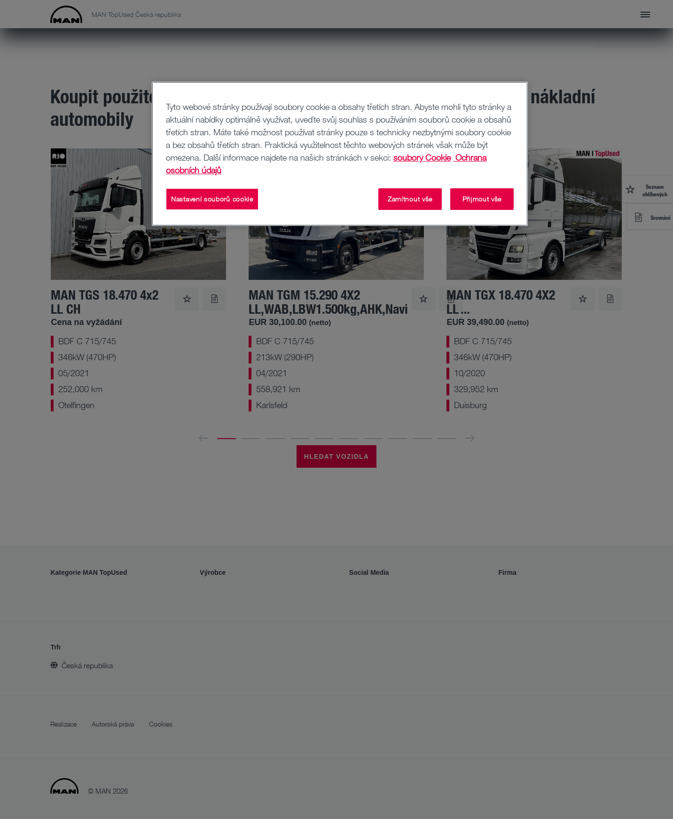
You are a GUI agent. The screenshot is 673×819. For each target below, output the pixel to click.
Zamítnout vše (410, 199)
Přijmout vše (481, 199)
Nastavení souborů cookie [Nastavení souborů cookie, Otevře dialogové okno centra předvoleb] (212, 199)
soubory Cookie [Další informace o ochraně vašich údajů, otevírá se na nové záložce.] (422, 157)
